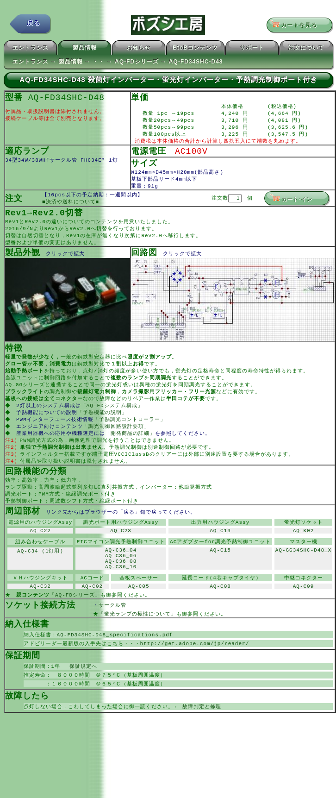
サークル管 (118, 635)
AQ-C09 (303, 615)
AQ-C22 (40, 552)
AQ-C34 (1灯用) (40, 573)
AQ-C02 (92, 615)
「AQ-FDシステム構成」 (113, 418)
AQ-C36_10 (121, 594)
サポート (252, 49)
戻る (34, 25)
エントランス (30, 49)
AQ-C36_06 (121, 580)
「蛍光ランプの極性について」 (137, 644)
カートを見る (296, 25)
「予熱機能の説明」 (103, 426)
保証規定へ (80, 699)
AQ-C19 (220, 552)
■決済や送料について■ (70, 208)
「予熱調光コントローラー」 (130, 433)
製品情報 (85, 49)
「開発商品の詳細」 (131, 448)
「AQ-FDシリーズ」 (75, 625)
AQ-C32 (40, 615)
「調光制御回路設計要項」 (117, 441)
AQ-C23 (120, 552)
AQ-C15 (220, 573)
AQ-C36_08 (121, 587)
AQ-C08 (220, 615)
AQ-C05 (138, 615)
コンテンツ (104, 229)
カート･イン (291, 205)
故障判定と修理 (201, 741)
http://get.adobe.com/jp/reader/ (194, 675)
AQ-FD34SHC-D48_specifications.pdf (115, 666)
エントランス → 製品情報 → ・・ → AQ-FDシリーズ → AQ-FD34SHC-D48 (117, 63)
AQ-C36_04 (121, 573)
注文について (306, 49)
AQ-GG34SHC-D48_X (303, 573)
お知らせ (139, 49)
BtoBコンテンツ (195, 49)
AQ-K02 (303, 552)
